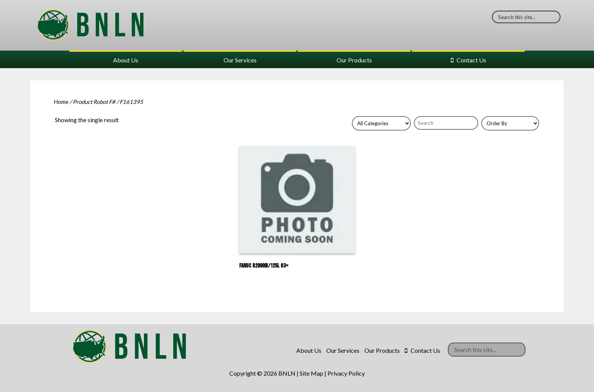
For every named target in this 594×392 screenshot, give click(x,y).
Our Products (354, 60)
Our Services (240, 60)
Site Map (311, 373)
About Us (125, 60)
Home (61, 101)
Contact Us (471, 60)
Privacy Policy (346, 373)
